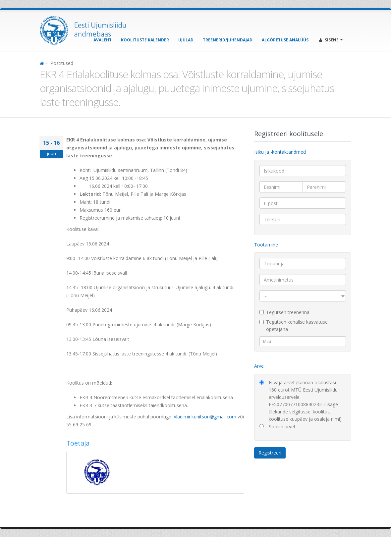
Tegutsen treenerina (284, 312)
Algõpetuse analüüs (285, 40)
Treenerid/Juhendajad (227, 40)
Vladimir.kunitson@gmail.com (205, 416)
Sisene (331, 40)
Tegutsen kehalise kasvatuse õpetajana (293, 325)
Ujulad (186, 40)
